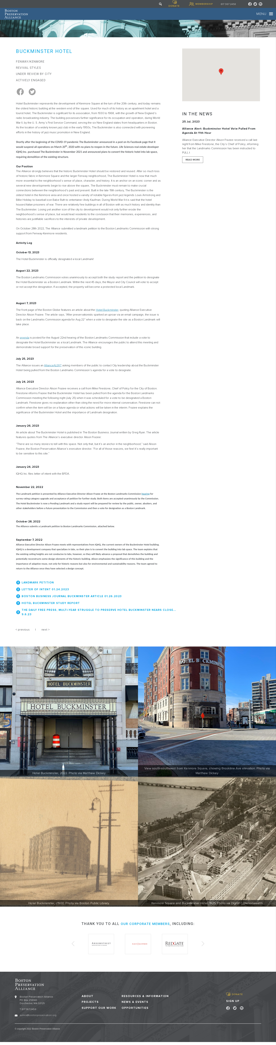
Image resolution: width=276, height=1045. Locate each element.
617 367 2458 (228, 4)
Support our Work (99, 1010)
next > (46, 634)
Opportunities (135, 1010)
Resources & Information (145, 999)
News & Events (135, 1005)
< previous (22, 634)
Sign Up (233, 1004)
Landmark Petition (38, 588)
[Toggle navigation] (261, 16)
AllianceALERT (52, 371)
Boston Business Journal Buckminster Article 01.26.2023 (73, 601)
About (87, 999)
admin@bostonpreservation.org (38, 1018)
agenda (24, 343)
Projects (90, 1005)
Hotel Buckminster (107, 315)
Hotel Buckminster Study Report (51, 608)
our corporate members (145, 928)
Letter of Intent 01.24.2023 (46, 594)
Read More (193, 165)
